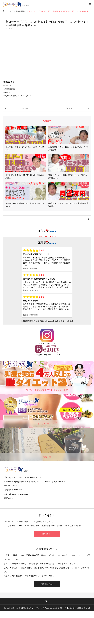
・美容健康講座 (9, 89)
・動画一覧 (7, 85)
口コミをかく (47, 534)
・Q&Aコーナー (9, 92)
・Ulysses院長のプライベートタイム (17, 96)
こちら (54, 343)
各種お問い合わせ (47, 584)
